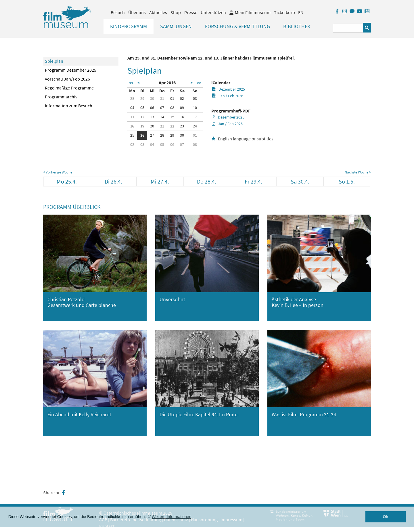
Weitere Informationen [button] (171, 516)
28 (132, 98)
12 (142, 116)
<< (131, 82)
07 (162, 107)
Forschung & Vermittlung (237, 26)
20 (152, 126)
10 (195, 107)
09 (182, 107)
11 (132, 116)
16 (182, 116)
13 (152, 116)
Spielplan (54, 61)
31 (162, 98)
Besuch (118, 12)
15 (172, 116)
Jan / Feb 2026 (227, 95)
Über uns (137, 12)
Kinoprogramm (128, 26)
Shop (175, 12)
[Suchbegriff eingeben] (348, 28)
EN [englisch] (300, 12)
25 (132, 135)
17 (195, 116)
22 (172, 126)
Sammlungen (176, 26)
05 (142, 107)
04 (132, 107)
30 (152, 98)
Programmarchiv (61, 97)
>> (199, 82)
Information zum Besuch (68, 105)
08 (172, 107)
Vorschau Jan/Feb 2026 (67, 79)
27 (152, 135)
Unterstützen (213, 12)
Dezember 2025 (228, 89)
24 (195, 126)
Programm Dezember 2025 (70, 70)
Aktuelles (158, 12)
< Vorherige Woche (57, 172)
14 (162, 116)
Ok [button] (385, 516)
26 (142, 135)
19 (142, 126)
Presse (190, 12)
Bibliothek (296, 26)
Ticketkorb (284, 12)
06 (152, 107)
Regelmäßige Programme (69, 88)
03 (195, 98)
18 (132, 126)
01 (172, 98)
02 (182, 98)
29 (142, 98)
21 (162, 126)
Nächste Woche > (358, 172)
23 (182, 126)
